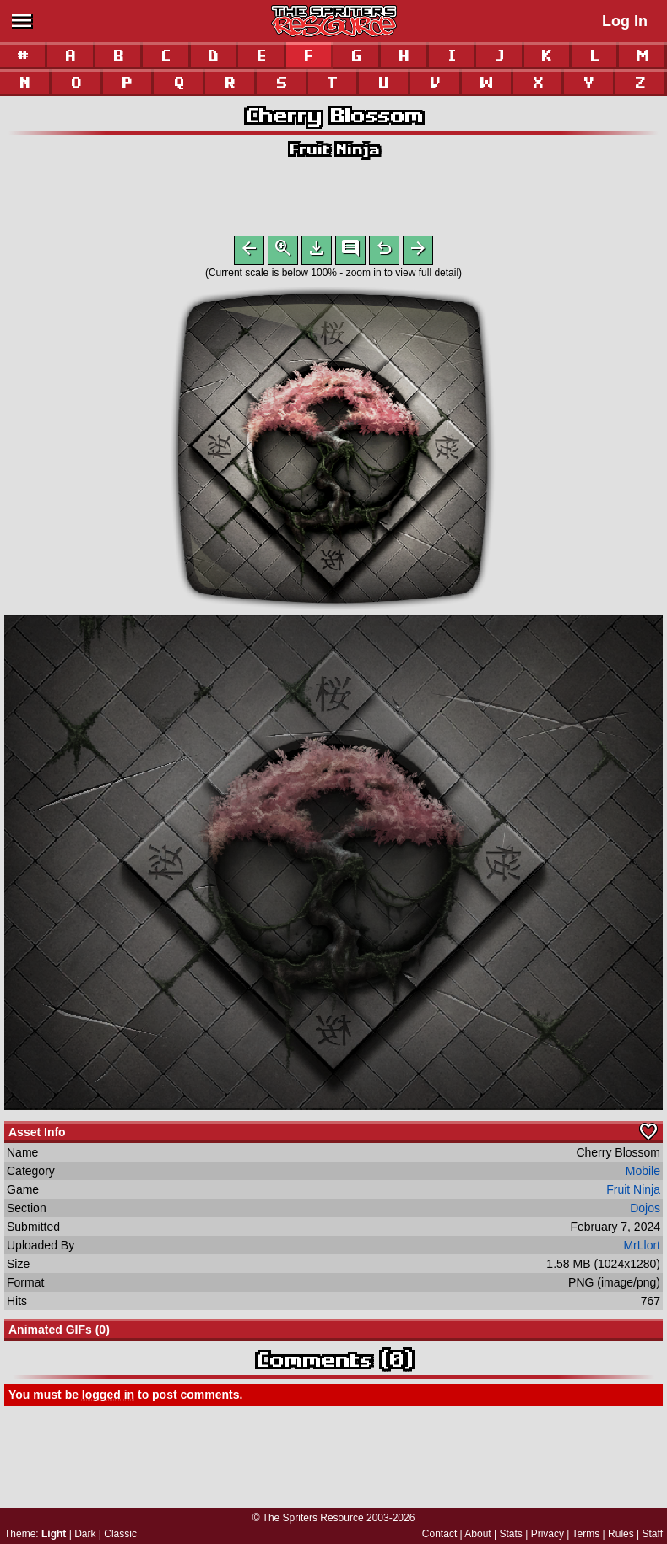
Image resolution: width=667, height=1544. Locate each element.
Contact (439, 1534)
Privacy (547, 1534)
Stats (511, 1534)
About (477, 1534)
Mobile (643, 1174)
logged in (108, 1398)
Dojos (645, 1211)
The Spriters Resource (313, 1518)
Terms (586, 1534)
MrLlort (641, 1248)
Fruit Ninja (334, 149)
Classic (120, 1534)
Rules (621, 1534)
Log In (625, 21)
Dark (84, 1534)
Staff (653, 1534)
